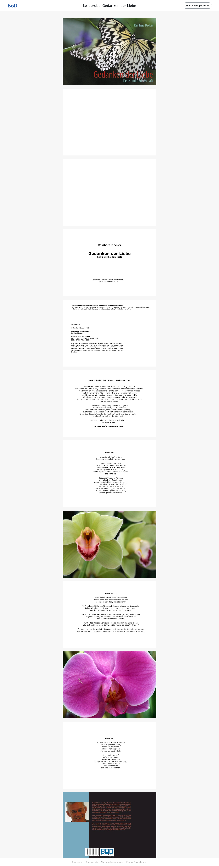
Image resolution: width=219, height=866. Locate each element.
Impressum (77, 862)
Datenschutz (92, 862)
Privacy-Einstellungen (136, 862)
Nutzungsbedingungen (112, 862)
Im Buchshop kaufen (197, 5)
